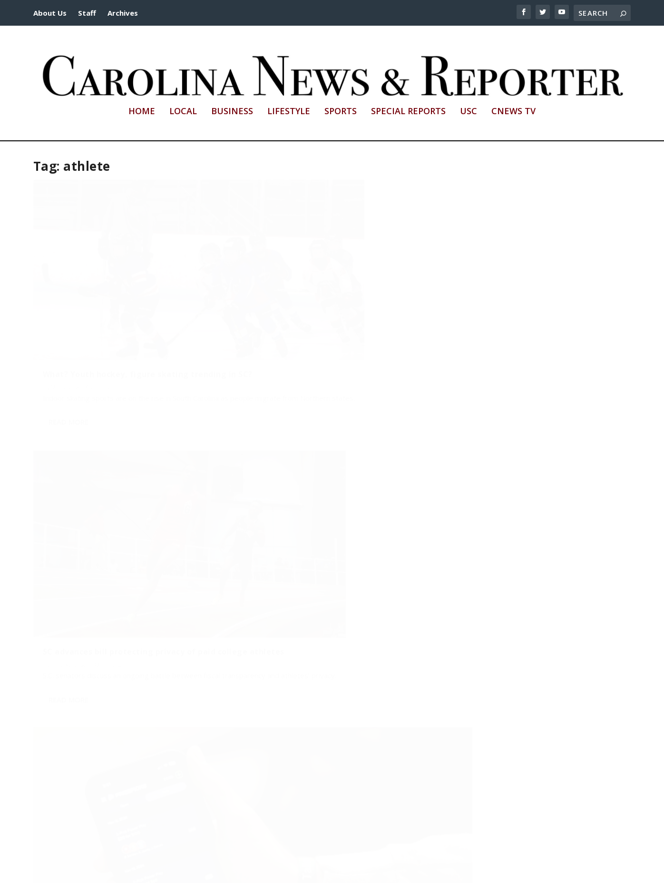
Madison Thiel (69, 765)
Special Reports (408, 112)
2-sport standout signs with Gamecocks (322, 528)
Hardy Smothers (518, 328)
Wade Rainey (267, 542)
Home (141, 112)
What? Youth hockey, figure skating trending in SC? (116, 310)
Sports (340, 112)
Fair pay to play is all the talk (102, 751)
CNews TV (513, 112)
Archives (122, 13)
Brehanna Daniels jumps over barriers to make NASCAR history (523, 538)
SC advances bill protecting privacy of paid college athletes (318, 310)
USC (468, 112)
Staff (87, 13)
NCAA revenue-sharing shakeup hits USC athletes (125, 533)
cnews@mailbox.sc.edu (443, 870)
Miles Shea (65, 328)
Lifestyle (288, 112)
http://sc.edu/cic (267, 870)
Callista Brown (468, 555)
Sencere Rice (466, 328)
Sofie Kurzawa (269, 328)
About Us (50, 13)
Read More (68, 372)
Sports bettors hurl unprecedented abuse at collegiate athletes (525, 310)
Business (232, 112)
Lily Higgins (66, 551)
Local (183, 112)
